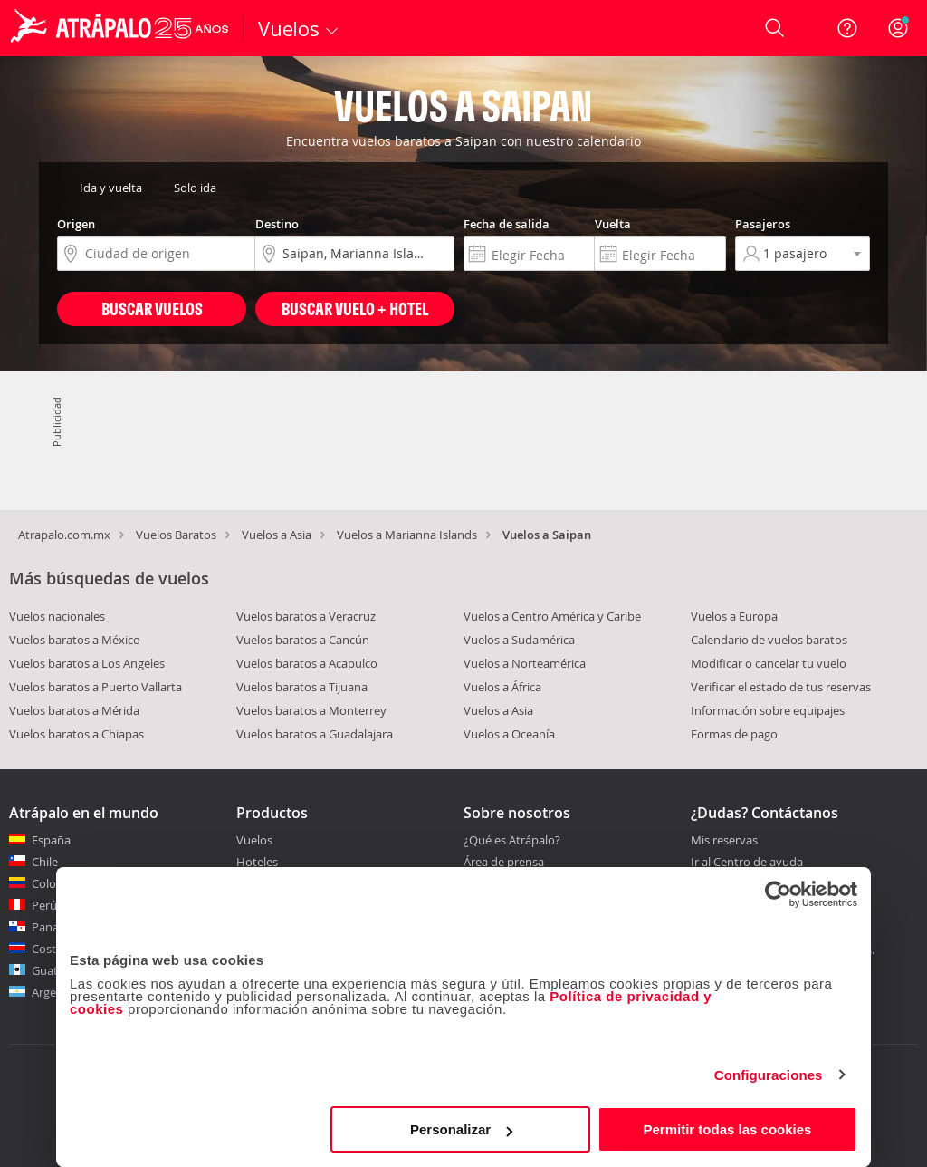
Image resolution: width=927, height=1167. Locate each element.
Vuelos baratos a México (74, 640)
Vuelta (613, 224)
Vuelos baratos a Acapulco (306, 663)
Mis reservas (724, 841)
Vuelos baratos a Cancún (302, 640)
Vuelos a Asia (276, 534)
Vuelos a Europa (734, 616)
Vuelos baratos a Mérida (74, 710)
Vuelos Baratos (176, 534)
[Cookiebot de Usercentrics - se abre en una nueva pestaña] (778, 894)
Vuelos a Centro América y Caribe (552, 616)
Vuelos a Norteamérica (525, 663)
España (51, 840)
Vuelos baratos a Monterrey (311, 710)
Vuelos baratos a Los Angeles (87, 663)
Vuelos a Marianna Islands (407, 534)
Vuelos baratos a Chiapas (76, 734)
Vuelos (254, 840)
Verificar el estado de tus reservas (781, 687)
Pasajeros (762, 224)
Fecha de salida (507, 224)
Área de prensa (504, 862)
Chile (45, 862)
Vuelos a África (502, 687)
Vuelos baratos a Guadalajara (314, 734)
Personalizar (461, 1129)
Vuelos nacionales (57, 616)
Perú (44, 905)
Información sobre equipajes (768, 710)
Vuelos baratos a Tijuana (302, 687)
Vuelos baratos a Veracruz (306, 616)
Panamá (54, 927)
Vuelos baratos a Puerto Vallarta (95, 687)
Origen (76, 224)
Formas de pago (734, 734)
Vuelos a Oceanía (509, 734)
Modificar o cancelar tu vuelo (768, 663)
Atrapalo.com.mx (64, 534)
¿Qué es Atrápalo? (512, 840)
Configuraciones (768, 1075)
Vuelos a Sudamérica (519, 640)
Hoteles (257, 862)
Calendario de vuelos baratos (769, 640)
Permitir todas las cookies (727, 1129)
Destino (277, 224)
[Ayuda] (847, 28)
